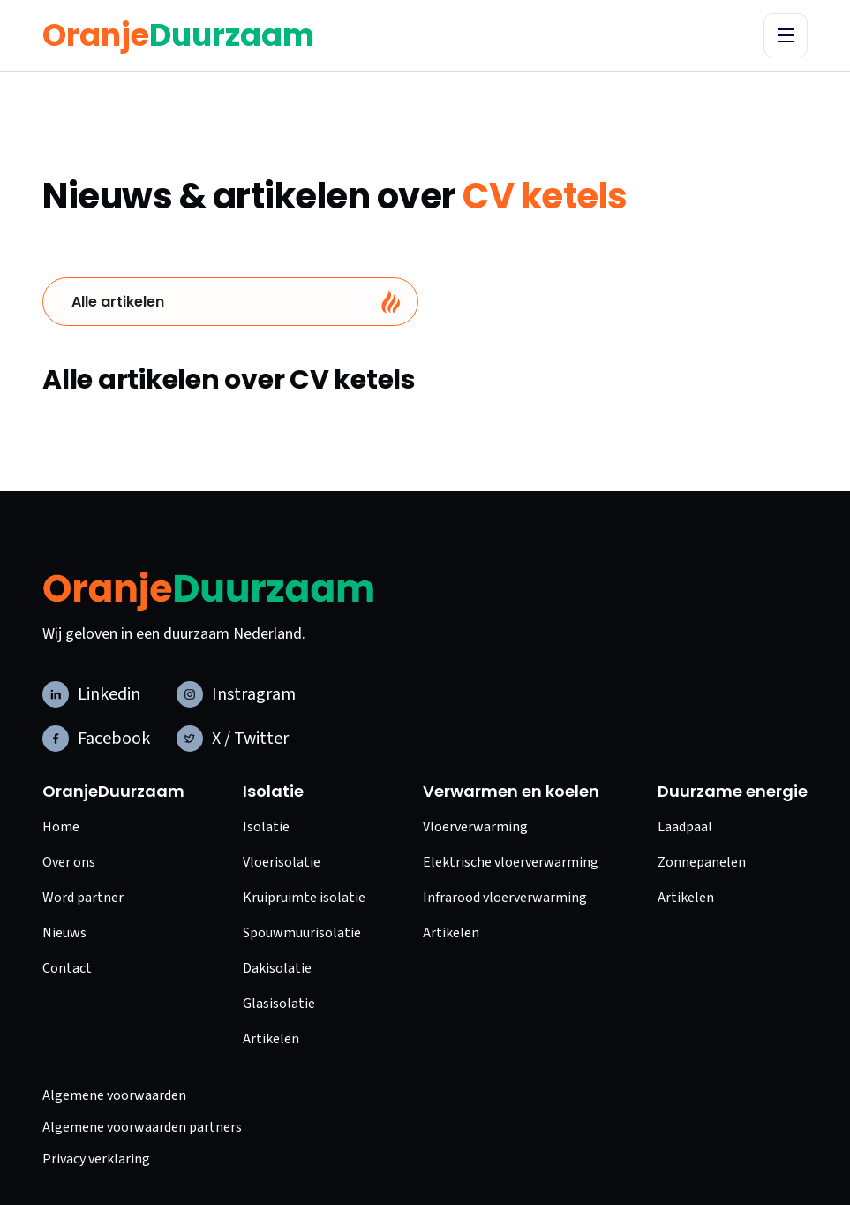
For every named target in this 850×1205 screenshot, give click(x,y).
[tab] (230, 301)
